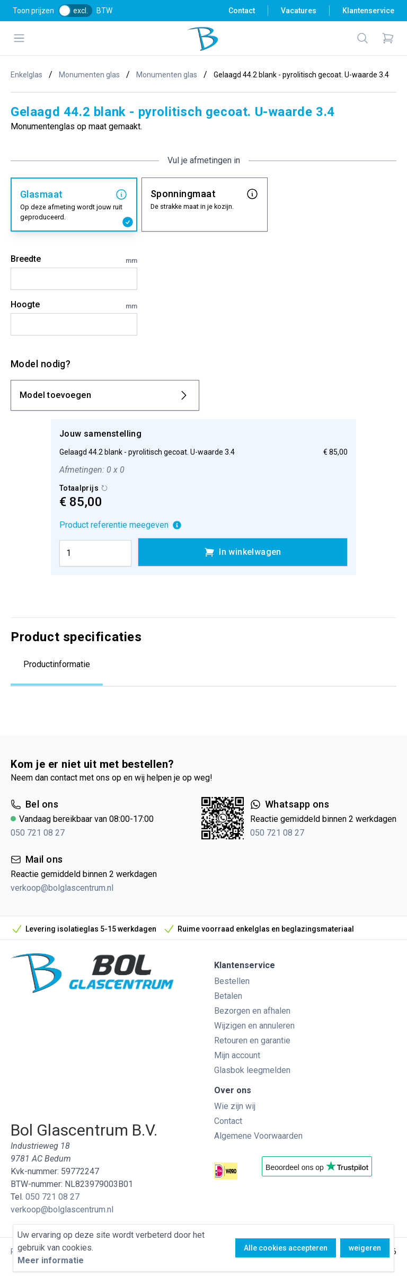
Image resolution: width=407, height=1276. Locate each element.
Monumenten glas (89, 74)
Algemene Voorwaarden (258, 1136)
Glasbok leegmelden (252, 1070)
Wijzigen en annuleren (254, 1026)
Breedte (74, 259)
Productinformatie (56, 664)
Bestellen (232, 981)
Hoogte (74, 305)
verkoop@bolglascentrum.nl (62, 888)
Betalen (228, 996)
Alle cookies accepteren (286, 1248)
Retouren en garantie (252, 1040)
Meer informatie (50, 1260)
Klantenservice (368, 10)
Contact (241, 10)
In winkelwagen (242, 552)
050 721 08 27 (38, 833)
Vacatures (298, 10)
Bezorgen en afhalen (252, 1011)
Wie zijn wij (234, 1106)
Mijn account (237, 1055)
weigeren (365, 1248)
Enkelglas (26, 74)
